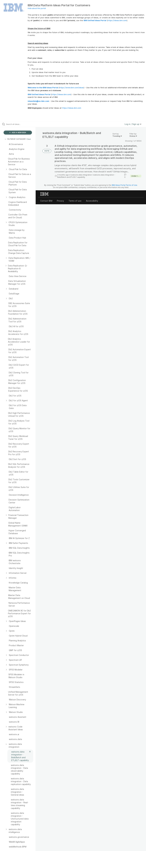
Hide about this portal (37, 8)
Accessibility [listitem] (92, 201)
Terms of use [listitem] (75, 201)
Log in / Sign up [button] (133, 124)
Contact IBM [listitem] (46, 201)
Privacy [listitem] (60, 201)
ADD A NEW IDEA (17, 132)
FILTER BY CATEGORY (15, 139)
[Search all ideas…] (19, 124)
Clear (28, 139)
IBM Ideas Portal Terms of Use (124, 185)
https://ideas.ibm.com (117, 20)
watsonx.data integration (81, 175)
